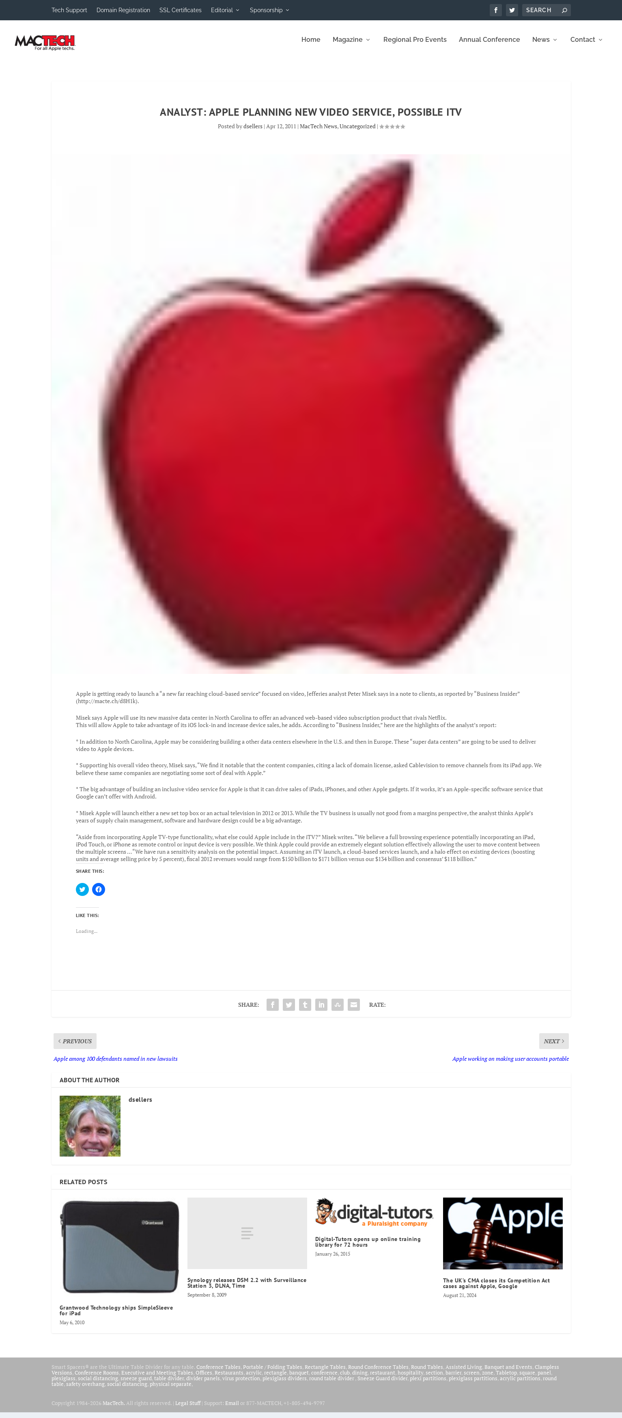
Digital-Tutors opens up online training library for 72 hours (368, 1247)
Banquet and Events (508, 1372)
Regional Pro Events (415, 45)
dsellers (253, 132)
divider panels (203, 1384)
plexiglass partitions (473, 1384)
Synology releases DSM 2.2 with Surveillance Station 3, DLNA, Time (247, 1288)
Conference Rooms (97, 1378)
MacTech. (114, 1408)
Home (311, 45)
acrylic (254, 1378)
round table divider (332, 1384)
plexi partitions (428, 1384)
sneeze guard (136, 1384)
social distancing (98, 1384)
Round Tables (427, 1372)
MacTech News (318, 132)
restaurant (382, 1378)
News (541, 45)
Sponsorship (266, 10)
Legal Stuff (187, 1408)
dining (360, 1378)
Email (232, 1408)
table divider (169, 1384)
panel (544, 1378)
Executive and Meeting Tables (157, 1378)
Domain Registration (123, 10)
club (345, 1378)
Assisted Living (464, 1372)
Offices (204, 1378)
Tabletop (506, 1378)
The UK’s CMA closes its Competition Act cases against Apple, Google (496, 1288)
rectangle (275, 1378)
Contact (582, 45)
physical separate (171, 1389)
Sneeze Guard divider (382, 1384)
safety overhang (85, 1389)
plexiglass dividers (285, 1384)
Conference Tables (218, 1372)
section (434, 1378)
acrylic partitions (520, 1384)
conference (324, 1378)
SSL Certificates (180, 10)
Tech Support (69, 10)
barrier (453, 1378)
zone (487, 1378)
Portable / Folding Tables (272, 1372)
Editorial (222, 10)
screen (472, 1378)
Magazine (348, 45)
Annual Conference (489, 45)
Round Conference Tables (378, 1372)
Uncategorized (358, 132)
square (527, 1378)
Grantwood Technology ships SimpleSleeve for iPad (116, 1316)
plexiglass (63, 1384)
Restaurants (229, 1378)
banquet (299, 1378)
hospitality (410, 1378)
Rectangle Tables (325, 1372)
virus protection (241, 1384)
